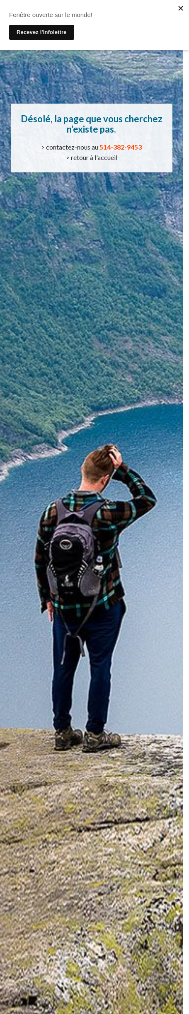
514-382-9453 (120, 147)
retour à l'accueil (94, 157)
